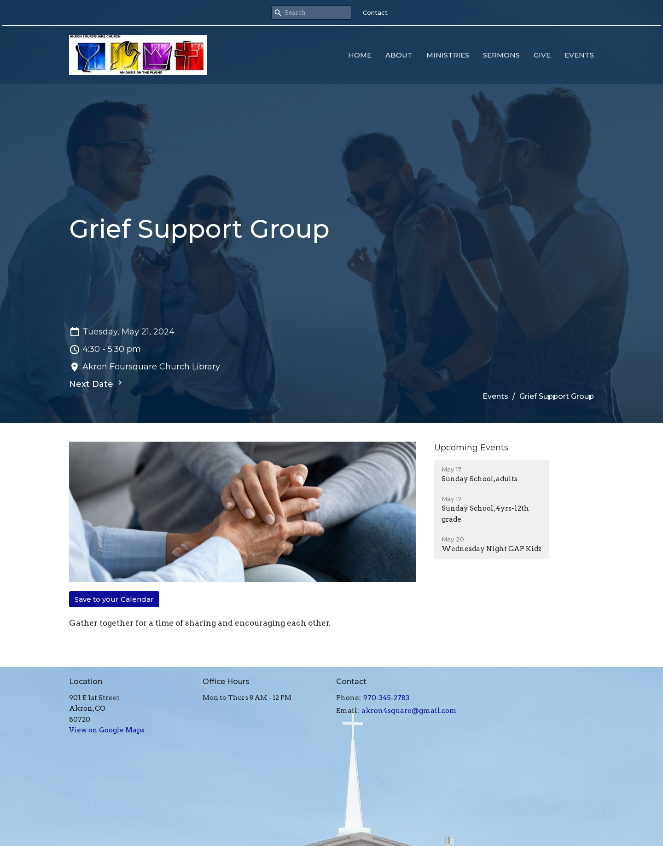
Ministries (447, 55)
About (399, 55)
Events (579, 55)
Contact (375, 12)
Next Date (96, 383)
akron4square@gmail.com (409, 711)
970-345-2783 (386, 698)
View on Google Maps (107, 730)
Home (360, 55)
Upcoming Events (471, 448)
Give (542, 55)
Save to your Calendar (114, 599)
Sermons (501, 55)
